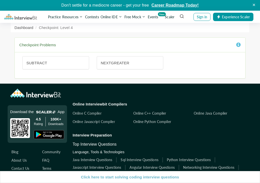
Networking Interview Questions (208, 167)
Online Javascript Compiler (94, 121)
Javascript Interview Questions (97, 167)
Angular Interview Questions (152, 167)
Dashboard (23, 27)
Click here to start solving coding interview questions (130, 177)
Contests (92, 17)
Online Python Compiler (152, 121)
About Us (19, 160)
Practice (54, 17)
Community (51, 152)
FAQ (45, 160)
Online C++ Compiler (149, 113)
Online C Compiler (87, 113)
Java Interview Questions (92, 160)
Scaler (169, 17)
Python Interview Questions (189, 160)
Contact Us (20, 168)
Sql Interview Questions (139, 160)
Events (153, 16)
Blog (14, 152)
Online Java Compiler (210, 113)
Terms (47, 168)
